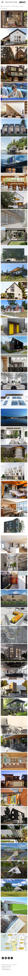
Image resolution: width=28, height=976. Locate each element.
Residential (4, 8)
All (1, 6)
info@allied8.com (6, 969)
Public (22, 6)
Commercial (7, 6)
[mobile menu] (2, 2)
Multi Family (15, 6)
